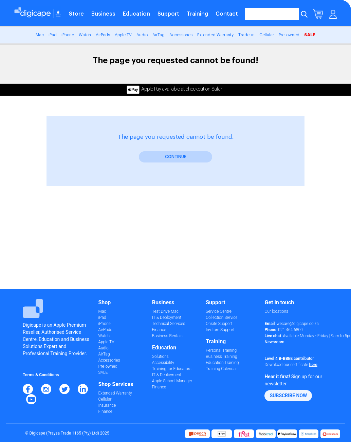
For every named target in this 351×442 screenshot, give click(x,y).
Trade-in (246, 35)
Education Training (222, 362)
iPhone (67, 35)
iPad (53, 35)
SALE (309, 35)
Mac (40, 35)
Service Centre (219, 311)
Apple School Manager (172, 381)
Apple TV (123, 35)
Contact (227, 14)
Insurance (107, 405)
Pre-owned (289, 35)
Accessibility (163, 362)
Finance (105, 411)
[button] (288, 395)
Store (76, 14)
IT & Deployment (166, 317)
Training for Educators (171, 368)
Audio (142, 35)
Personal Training (221, 350)
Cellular (266, 35)
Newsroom (274, 342)
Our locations (276, 311)
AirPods (103, 35)
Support (168, 14)
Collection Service (221, 317)
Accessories (180, 35)
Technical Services (168, 323)
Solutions (160, 356)
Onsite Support (219, 323)
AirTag (158, 35)
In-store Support (220, 329)
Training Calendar (221, 368)
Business (103, 14)
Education (136, 14)
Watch (85, 35)
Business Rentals (167, 335)
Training (197, 14)
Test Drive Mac (165, 311)
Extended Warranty (215, 35)
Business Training (221, 356)
